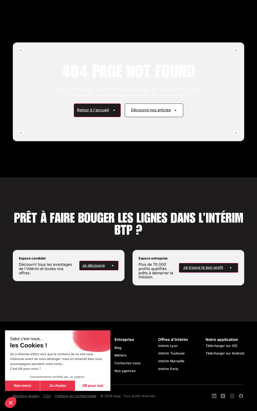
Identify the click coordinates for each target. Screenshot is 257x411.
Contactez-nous (127, 363)
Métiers (120, 355)
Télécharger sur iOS (221, 346)
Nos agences (125, 371)
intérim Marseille (172, 361)
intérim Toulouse (171, 353)
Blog (117, 348)
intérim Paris (168, 369)
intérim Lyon (168, 346)
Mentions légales (26, 396)
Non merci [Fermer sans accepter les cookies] (22, 386)
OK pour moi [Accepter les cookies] (93, 386)
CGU (47, 396)
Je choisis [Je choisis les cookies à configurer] (57, 386)
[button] (11, 402)
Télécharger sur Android (225, 353)
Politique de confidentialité (75, 396)
